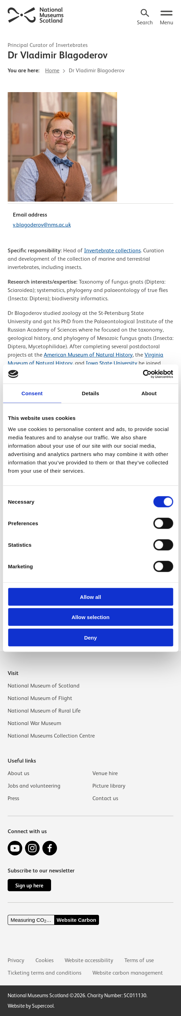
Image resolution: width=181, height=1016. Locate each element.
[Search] (145, 18)
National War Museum (34, 723)
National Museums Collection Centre (51, 736)
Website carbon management (127, 973)
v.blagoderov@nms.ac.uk (42, 225)
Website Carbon (76, 920)
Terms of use (139, 960)
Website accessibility (89, 960)
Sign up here (29, 885)
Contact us (105, 798)
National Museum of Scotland (44, 686)
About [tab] (149, 393)
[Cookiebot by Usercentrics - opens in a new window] (142, 374)
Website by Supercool (31, 1006)
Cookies (44, 960)
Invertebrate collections (112, 250)
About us (18, 773)
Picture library (108, 786)
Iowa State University (111, 363)
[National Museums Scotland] (36, 14)
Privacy (16, 960)
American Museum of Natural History (88, 355)
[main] (90, 332)
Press (13, 798)
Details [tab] (90, 393)
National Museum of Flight (40, 698)
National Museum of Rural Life (44, 711)
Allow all (90, 597)
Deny (90, 637)
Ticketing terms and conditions (44, 973)
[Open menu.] (166, 18)
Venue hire (105, 773)
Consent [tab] (32, 393)
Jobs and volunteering (34, 786)
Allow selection (90, 617)
